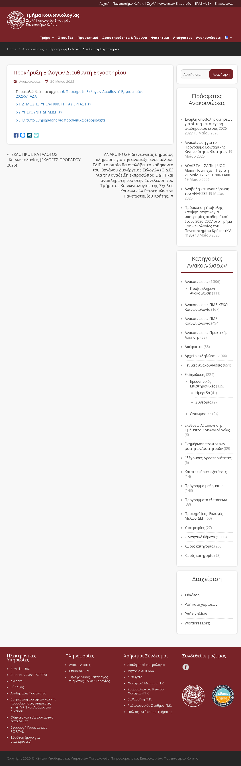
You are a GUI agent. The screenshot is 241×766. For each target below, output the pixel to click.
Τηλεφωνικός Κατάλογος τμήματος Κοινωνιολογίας (89, 679)
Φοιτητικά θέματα (200, 537)
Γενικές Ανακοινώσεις (203, 365)
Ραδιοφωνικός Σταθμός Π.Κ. (149, 705)
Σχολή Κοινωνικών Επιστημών (169, 3)
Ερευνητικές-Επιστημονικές (202, 384)
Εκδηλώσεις (195, 374)
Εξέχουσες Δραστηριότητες (208, 457)
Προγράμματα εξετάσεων (206, 499)
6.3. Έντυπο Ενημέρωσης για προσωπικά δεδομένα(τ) (60, 120)
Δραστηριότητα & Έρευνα (124, 37)
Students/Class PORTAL (29, 674)
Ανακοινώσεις (208, 37)
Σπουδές (66, 37)
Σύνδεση (192, 595)
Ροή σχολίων (196, 613)
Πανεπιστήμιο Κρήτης (128, 3)
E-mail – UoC (20, 668)
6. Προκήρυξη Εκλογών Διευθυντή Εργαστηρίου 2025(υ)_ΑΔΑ (79, 94)
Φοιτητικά (160, 37)
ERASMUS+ (203, 3)
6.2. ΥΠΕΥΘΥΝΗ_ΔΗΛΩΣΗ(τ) (39, 112)
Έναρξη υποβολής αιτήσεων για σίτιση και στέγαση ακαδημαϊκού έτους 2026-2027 (209, 126)
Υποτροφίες (195, 527)
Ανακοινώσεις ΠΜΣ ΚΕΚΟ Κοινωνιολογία (206, 307)
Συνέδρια (203, 402)
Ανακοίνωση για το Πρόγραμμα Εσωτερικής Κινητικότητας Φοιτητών (206, 147)
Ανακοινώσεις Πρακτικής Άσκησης (206, 335)
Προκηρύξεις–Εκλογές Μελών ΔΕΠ (204, 516)
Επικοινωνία (224, 3)
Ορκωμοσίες (200, 413)
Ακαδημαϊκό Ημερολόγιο (146, 664)
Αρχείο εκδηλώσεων (202, 355)
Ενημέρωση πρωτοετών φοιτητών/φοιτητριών (205, 446)
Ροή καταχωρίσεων (201, 604)
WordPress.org (197, 623)
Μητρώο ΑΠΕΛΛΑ (140, 671)
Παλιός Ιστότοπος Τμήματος (149, 711)
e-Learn (16, 681)
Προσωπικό (88, 37)
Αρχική (104, 3)
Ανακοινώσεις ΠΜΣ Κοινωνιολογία (201, 321)
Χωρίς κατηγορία (199, 546)
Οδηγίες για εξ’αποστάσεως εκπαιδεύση (31, 719)
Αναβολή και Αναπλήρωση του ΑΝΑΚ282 (207, 191)
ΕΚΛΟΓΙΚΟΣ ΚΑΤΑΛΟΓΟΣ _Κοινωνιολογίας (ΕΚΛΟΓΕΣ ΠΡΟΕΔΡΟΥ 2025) (44, 160)
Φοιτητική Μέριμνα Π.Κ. (146, 683)
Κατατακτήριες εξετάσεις (206, 471)
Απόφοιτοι (182, 37)
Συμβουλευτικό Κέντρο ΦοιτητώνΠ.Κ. (145, 691)
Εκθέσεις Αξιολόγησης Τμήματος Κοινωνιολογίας (207, 427)
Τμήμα (45, 37)
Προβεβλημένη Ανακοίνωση (203, 291)
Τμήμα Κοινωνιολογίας (53, 15)
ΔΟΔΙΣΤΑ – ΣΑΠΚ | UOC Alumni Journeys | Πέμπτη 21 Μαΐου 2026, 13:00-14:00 (207, 170)
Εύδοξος (17, 687)
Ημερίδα (202, 392)
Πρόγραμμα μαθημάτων (205, 485)
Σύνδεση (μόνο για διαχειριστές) (25, 739)
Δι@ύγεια (134, 677)
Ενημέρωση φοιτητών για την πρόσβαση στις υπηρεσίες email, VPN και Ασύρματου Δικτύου (33, 705)
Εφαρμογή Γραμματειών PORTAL (28, 729)
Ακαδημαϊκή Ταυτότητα (28, 693)
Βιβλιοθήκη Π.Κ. (139, 699)
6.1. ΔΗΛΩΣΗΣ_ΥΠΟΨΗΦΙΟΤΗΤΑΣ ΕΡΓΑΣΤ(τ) (53, 104)
